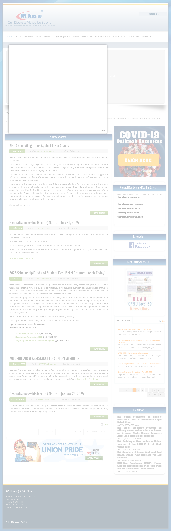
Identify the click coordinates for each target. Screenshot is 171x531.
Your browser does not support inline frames (83, 297)
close (130, 302)
